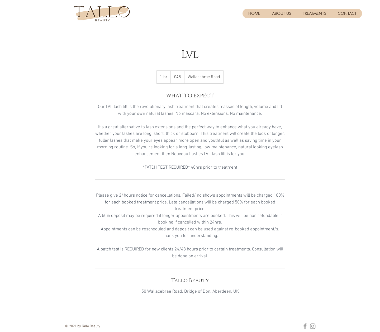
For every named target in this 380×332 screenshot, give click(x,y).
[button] (314, 13)
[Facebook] (305, 326)
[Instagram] (312, 326)
